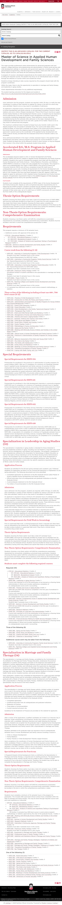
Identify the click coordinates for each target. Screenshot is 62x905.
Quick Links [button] (42, 1)
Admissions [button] (28, 11)
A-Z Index (11, 1)
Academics (12, 14)
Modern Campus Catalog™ (50, 903)
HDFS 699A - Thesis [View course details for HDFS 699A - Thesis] (13, 278)
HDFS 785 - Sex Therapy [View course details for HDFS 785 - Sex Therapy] (14, 849)
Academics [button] (20, 11)
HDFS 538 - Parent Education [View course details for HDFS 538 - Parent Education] (16, 307)
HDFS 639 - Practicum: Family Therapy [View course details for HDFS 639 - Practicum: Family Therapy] (19, 270)
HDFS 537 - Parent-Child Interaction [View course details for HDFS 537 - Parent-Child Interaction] (18, 305)
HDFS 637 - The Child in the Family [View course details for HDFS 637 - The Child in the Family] (18, 341)
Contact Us (4, 895)
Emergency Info (47, 887)
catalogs (8, 903)
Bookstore (4, 887)
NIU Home (5, 14)
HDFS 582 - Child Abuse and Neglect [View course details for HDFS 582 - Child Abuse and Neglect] (18, 320)
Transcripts (13, 891)
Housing (54, 887)
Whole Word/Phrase (10, 38)
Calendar (16, 1)
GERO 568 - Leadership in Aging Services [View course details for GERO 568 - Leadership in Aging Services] (22, 580)
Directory (21, 1)
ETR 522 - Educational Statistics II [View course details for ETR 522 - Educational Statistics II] (21, 237)
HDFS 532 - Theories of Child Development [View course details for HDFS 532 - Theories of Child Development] (20, 298)
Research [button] (52, 11)
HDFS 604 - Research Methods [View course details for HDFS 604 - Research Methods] (15, 246)
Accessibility (46, 891)
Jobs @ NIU (53, 891)
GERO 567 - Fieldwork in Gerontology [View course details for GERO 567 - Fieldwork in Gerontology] (20, 636)
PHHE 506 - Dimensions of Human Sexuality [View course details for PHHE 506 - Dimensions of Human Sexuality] (22, 876)
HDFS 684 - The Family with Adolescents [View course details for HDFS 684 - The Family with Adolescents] (20, 343)
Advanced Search (6, 42)
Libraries (25, 1)
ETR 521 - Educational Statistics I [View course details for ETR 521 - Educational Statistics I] (15, 235)
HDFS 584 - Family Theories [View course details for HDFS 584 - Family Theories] (16, 324)
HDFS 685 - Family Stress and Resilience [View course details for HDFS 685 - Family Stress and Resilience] (19, 344)
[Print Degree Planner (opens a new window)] (55, 52)
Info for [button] (36, 1)
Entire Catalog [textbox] (6, 32)
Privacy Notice (9, 900)
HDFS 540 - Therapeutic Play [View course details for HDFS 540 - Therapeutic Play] (16, 311)
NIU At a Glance (6, 891)
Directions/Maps (12, 887)
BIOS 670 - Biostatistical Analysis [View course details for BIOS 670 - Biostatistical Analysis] (20, 239)
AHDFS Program (41, 176)
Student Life (45, 11)
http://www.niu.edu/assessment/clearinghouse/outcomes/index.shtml (23, 94)
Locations (58, 11)
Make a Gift (30, 1)
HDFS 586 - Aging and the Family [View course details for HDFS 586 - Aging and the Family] (17, 328)
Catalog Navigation (9, 46)
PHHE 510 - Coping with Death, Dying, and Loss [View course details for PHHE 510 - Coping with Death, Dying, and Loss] (22, 350)
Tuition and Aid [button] (36, 11)
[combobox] (31, 24)
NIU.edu (3, 1)
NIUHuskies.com (47, 895)
